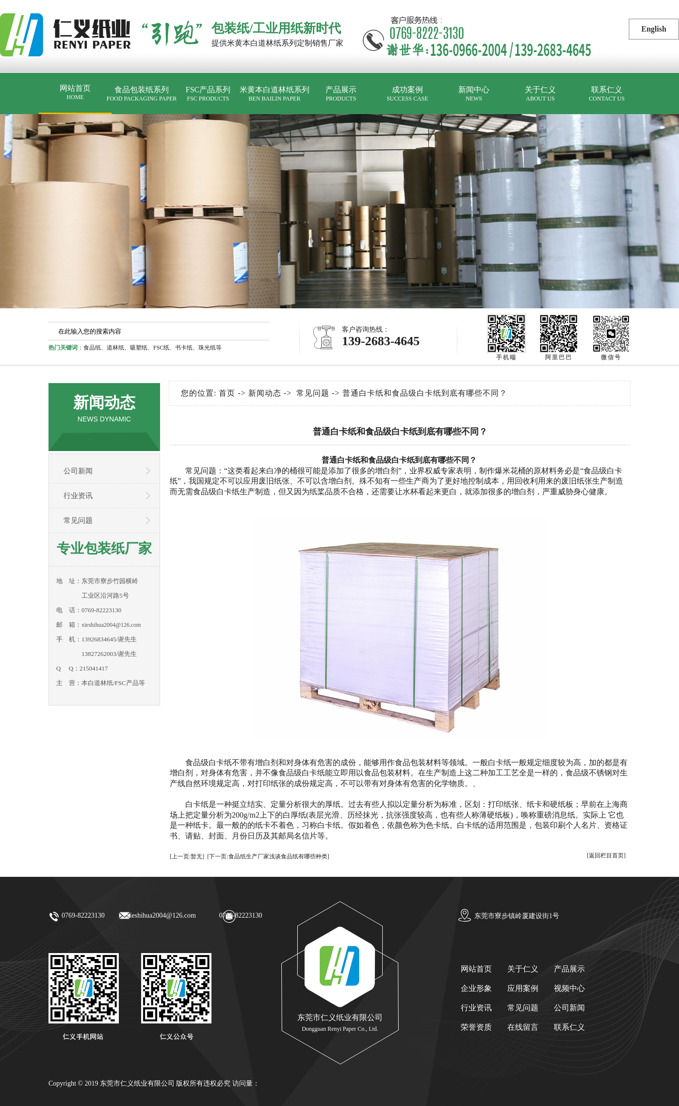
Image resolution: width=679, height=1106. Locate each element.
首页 (227, 393)
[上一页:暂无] (187, 856)
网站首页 (75, 92)
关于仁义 (540, 93)
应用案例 (522, 988)
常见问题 (78, 520)
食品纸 (92, 347)
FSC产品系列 (208, 93)
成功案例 (407, 93)
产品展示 (341, 93)
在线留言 (522, 1027)
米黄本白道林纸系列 (274, 93)
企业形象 (476, 988)
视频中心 (569, 988)
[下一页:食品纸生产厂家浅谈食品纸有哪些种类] (268, 856)
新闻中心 (473, 93)
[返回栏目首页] (606, 855)
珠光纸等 (210, 347)
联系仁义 (606, 93)
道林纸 (115, 347)
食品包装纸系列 (141, 93)
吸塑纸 (138, 347)
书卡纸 (184, 347)
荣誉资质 (476, 1027)
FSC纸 (161, 347)
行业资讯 (78, 496)
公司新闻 (78, 471)
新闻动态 (264, 393)
